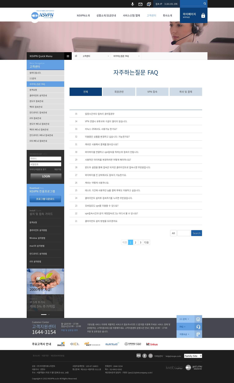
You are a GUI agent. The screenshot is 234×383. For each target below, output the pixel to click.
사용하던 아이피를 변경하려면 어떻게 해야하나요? (108, 159)
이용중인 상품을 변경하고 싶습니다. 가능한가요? (107, 136)
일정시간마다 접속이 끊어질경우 (100, 113)
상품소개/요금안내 (106, 15)
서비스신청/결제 (131, 15)
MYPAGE (186, 17)
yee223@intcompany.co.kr (140, 372)
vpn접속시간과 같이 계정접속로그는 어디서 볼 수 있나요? (111, 213)
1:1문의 (33, 78)
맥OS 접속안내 (36, 106)
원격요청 (33, 89)
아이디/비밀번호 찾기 (38, 169)
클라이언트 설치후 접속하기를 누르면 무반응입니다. (109, 197)
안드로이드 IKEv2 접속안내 (41, 135)
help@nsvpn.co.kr (173, 356)
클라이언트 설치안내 (38, 95)
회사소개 (167, 15)
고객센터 (151, 15)
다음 (146, 242)
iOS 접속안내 (35, 118)
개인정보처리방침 (57, 355)
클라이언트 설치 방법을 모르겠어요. (101, 220)
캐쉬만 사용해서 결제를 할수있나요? (101, 144)
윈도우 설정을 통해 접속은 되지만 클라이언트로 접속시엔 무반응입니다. (118, 167)
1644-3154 (44, 331)
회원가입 (57, 169)
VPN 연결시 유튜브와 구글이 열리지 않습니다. (106, 121)
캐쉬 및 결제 (185, 91)
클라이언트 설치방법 (38, 230)
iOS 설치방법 (35, 261)
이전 (124, 242)
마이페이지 (189, 14)
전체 (85, 91)
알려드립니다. (35, 72)
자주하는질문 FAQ (121, 55)
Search (196, 233)
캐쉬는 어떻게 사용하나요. (97, 182)
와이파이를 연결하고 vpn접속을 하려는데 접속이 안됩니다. (112, 151)
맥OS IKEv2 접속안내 (39, 129)
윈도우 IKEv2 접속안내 (39, 123)
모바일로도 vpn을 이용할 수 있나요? (101, 205)
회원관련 (119, 91)
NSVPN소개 (83, 15)
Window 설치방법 (37, 237)
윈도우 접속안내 (36, 101)
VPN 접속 (152, 91)
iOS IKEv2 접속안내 (38, 140)
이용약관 (45, 355)
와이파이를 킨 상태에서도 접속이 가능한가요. (106, 174)
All (173, 233)
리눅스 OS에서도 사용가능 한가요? (101, 128)
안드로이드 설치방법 (38, 253)
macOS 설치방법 (37, 245)
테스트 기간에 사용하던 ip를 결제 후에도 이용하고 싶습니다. (112, 190)
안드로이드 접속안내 (38, 112)
